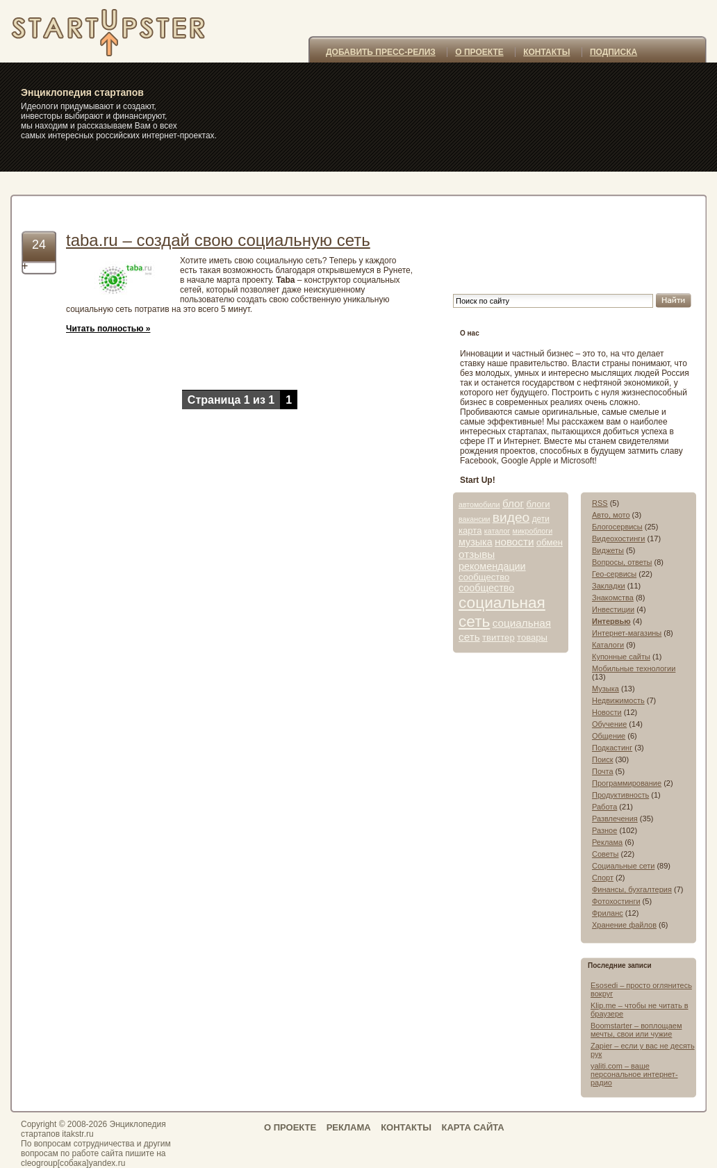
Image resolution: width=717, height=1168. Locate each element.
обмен (549, 542)
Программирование (626, 783)
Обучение (609, 724)
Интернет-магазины (626, 633)
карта (470, 530)
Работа (604, 807)
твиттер (498, 637)
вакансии (474, 519)
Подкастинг (612, 747)
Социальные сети (623, 866)
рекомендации (492, 566)
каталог (497, 531)
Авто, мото (611, 515)
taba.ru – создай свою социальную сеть (218, 240)
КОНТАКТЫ (546, 52)
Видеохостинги (618, 538)
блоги (538, 504)
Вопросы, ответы (622, 562)
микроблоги (533, 531)
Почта (602, 771)
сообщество (484, 577)
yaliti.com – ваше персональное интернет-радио (634, 1074)
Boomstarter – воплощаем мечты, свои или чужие (636, 1029)
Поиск (602, 759)
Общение (608, 736)
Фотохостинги (616, 901)
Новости (607, 712)
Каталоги (608, 645)
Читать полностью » (108, 329)
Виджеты (608, 550)
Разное (604, 830)
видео (511, 517)
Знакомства (613, 597)
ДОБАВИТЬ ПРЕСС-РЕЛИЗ (381, 52)
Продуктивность (620, 795)
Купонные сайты (621, 656)
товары (532, 637)
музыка (476, 542)
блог (513, 503)
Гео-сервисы (614, 574)
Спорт (602, 877)
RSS (600, 503)
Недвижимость (618, 700)
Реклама (607, 842)
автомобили (479, 504)
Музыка (605, 688)
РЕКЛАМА (349, 1127)
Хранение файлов (624, 925)
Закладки (608, 586)
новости (514, 542)
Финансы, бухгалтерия (632, 889)
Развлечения (615, 818)
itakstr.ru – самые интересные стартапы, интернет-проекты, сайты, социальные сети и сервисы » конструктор (127, 31)
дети (541, 519)
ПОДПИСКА (613, 52)
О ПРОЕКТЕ (479, 52)
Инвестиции (613, 609)
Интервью (611, 621)
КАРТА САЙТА (472, 1127)
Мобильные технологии (633, 668)
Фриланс (607, 913)
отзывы (477, 554)
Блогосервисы (617, 527)
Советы (605, 854)
